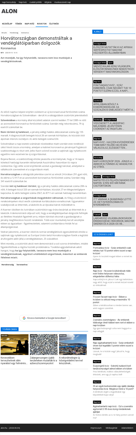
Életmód (54, 23)
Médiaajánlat (111, 428)
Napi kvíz (23, 2)
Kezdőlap (7, 23)
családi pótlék (35, 2)
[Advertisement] (44, 87)
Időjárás (48, 2)
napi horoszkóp (9, 2)
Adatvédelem (127, 428)
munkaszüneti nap (62, 2)
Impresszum (96, 428)
